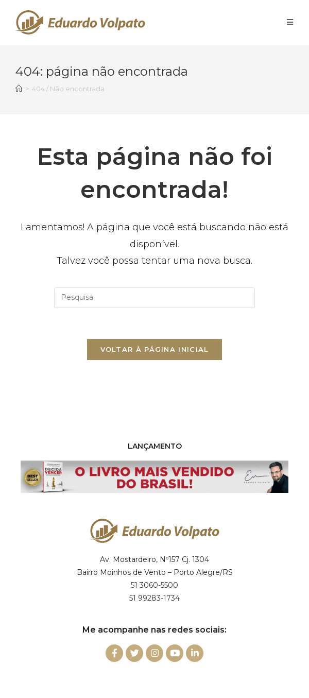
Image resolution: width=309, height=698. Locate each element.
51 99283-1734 (154, 598)
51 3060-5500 (154, 585)
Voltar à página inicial (154, 349)
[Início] (18, 88)
